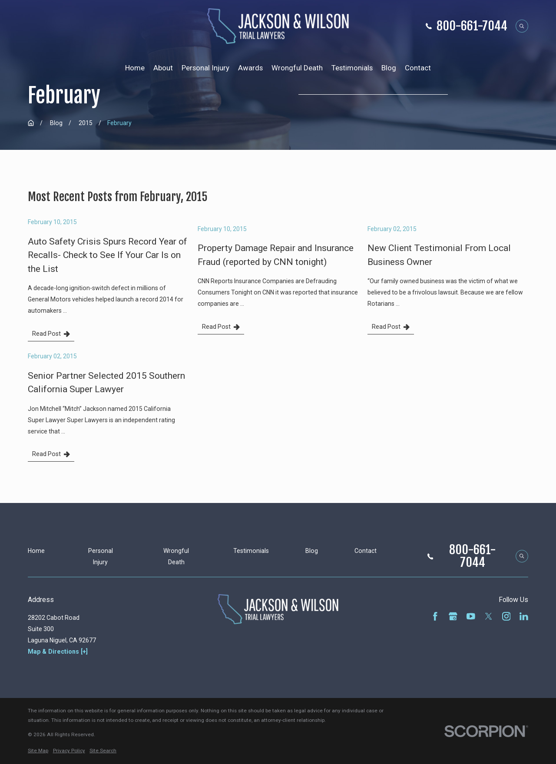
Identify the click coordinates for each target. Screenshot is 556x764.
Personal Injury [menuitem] (205, 67)
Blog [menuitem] (388, 67)
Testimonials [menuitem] (352, 67)
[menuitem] (38, 751)
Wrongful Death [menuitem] (297, 67)
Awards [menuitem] (250, 67)
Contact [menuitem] (418, 67)
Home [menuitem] (135, 67)
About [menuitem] (163, 67)
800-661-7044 (472, 26)
